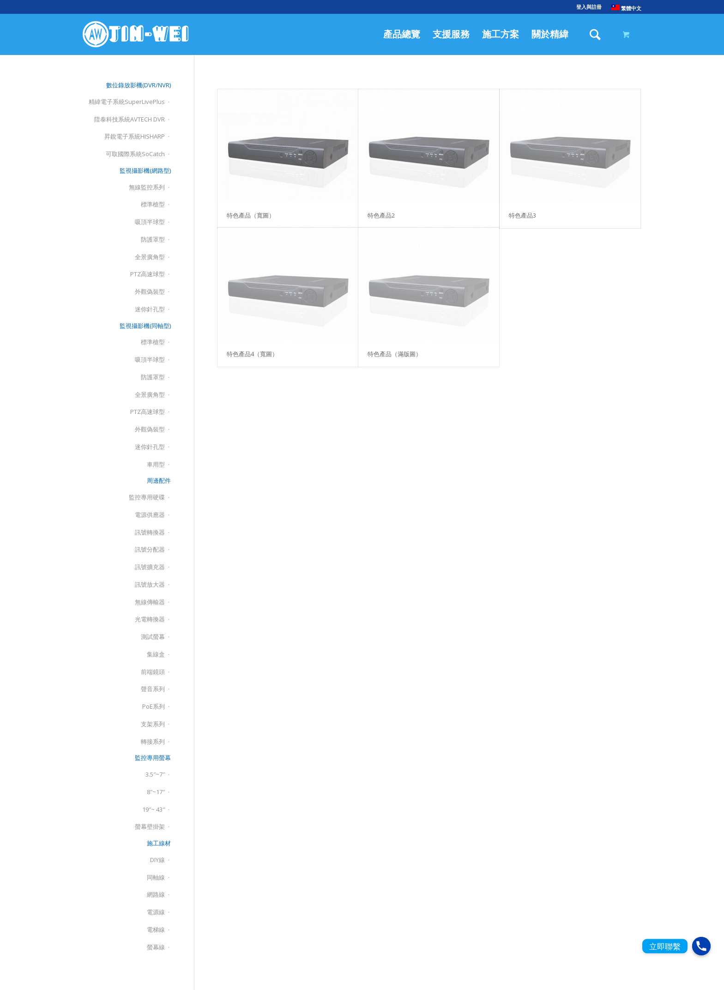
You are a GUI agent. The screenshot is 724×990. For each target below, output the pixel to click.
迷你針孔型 (150, 309)
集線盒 (156, 654)
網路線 (156, 894)
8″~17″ (156, 792)
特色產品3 (522, 215)
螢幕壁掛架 (150, 826)
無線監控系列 (147, 187)
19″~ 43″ (153, 809)
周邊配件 (159, 480)
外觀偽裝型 (150, 291)
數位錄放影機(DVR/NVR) (138, 85)
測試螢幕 (153, 636)
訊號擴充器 (150, 567)
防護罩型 (153, 239)
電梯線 (156, 929)
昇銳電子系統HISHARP (134, 136)
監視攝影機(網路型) (145, 170)
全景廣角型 (150, 257)
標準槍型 (153, 204)
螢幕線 (156, 947)
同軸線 (156, 877)
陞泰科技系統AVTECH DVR (129, 119)
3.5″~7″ (155, 774)
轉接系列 (153, 741)
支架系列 (153, 724)
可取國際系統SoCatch (135, 154)
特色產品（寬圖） (251, 215)
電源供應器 (150, 514)
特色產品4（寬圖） (252, 354)
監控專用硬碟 (147, 497)
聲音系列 (153, 689)
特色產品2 (381, 215)
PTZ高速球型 (147, 274)
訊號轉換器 (150, 532)
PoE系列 (153, 706)
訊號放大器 (150, 584)
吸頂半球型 (150, 222)
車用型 (156, 464)
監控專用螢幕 (153, 757)
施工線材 (159, 843)
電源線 (156, 912)
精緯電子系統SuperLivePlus (127, 101)
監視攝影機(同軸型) (145, 326)
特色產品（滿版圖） (395, 354)
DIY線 (157, 860)
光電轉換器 (150, 619)
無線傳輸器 (150, 602)
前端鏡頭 (153, 672)
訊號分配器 (150, 549)
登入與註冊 (589, 6)
